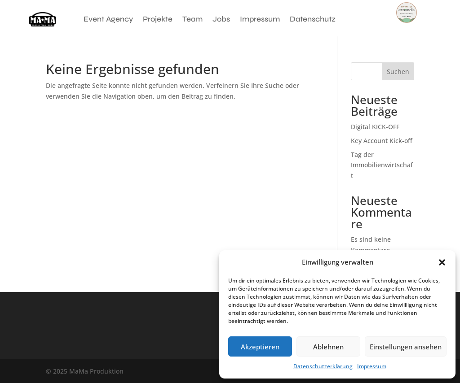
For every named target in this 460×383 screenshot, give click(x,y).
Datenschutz (313, 19)
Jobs (221, 19)
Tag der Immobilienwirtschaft (382, 165)
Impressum (371, 366)
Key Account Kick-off (381, 140)
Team (192, 19)
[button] (442, 262)
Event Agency (108, 19)
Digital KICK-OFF (375, 126)
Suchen (398, 71)
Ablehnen (328, 346)
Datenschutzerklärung (323, 366)
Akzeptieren (260, 346)
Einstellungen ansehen (406, 346)
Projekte (157, 19)
